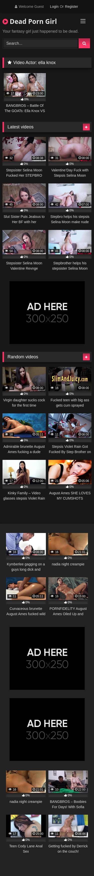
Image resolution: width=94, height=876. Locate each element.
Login (54, 7)
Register (71, 7)
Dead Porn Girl (30, 21)
